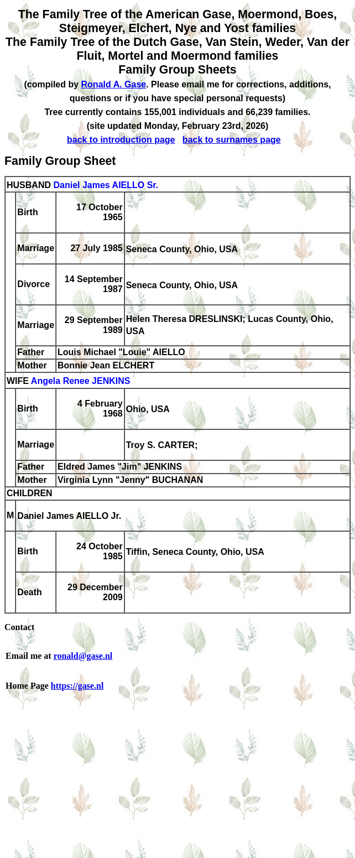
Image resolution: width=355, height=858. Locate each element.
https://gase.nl (77, 685)
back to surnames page (231, 139)
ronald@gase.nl (83, 656)
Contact (19, 627)
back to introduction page (121, 139)
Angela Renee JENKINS (80, 381)
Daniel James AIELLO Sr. (105, 185)
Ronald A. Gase (114, 84)
